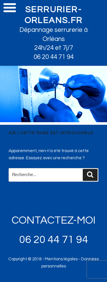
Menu (10, 7)
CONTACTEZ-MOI (54, 220)
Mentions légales (61, 259)
